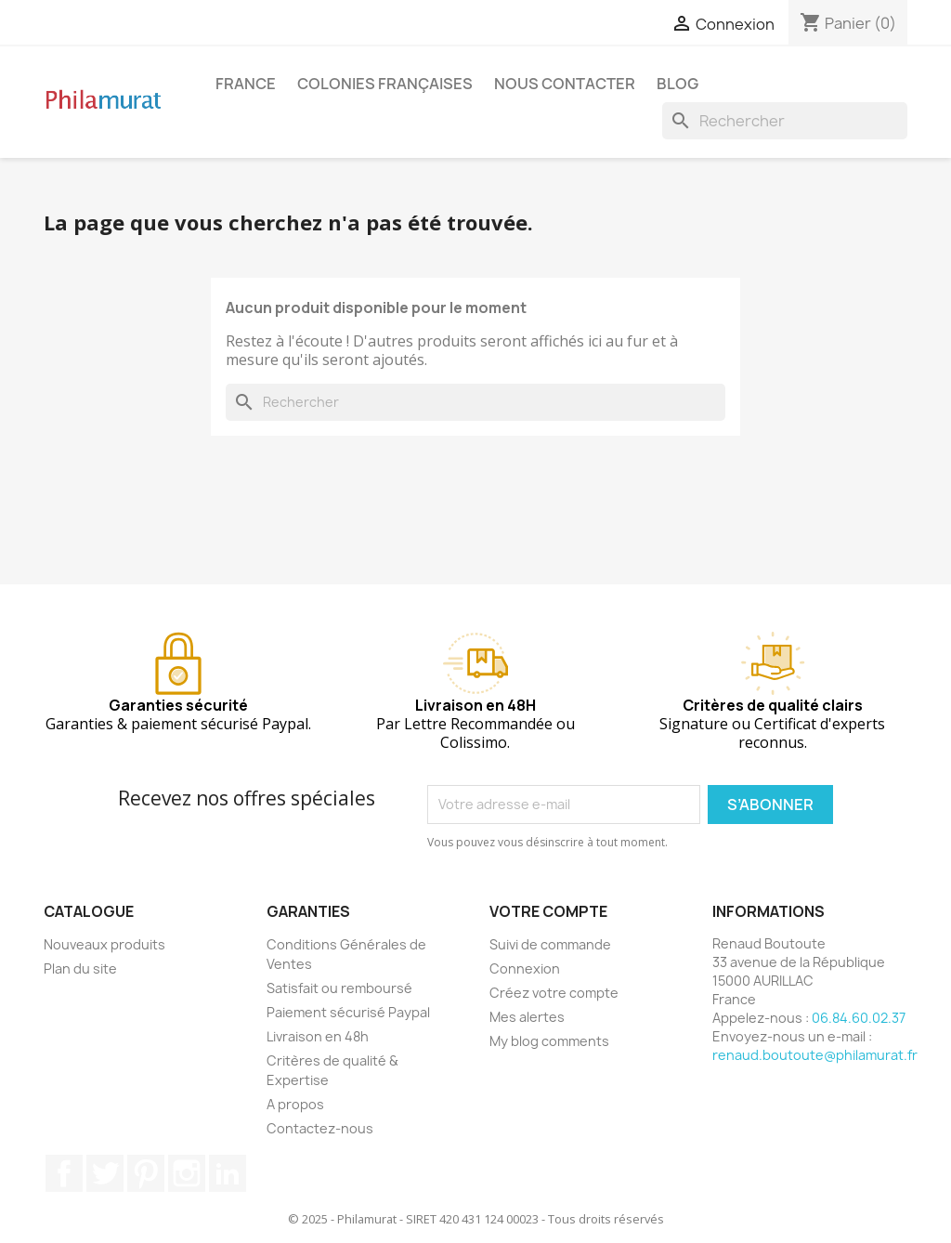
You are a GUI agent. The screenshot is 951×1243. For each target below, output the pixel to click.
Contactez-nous (320, 1128)
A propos (295, 1104)
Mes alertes (527, 1017)
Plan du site (80, 968)
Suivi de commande (550, 944)
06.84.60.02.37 (858, 1018)
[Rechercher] (784, 120)
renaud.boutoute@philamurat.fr (815, 1055)
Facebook (64, 1173)
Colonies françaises (385, 83)
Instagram (186, 1173)
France (245, 83)
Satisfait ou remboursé (339, 988)
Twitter (105, 1173)
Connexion (524, 968)
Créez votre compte (554, 992)
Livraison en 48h (318, 1036)
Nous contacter (564, 83)
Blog (677, 83)
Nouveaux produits (104, 944)
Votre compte (548, 911)
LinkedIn (227, 1173)
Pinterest (145, 1173)
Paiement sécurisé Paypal (348, 1012)
